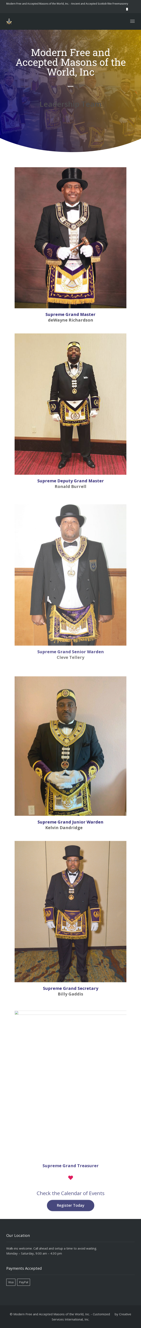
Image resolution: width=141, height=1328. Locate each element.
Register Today (70, 1212)
